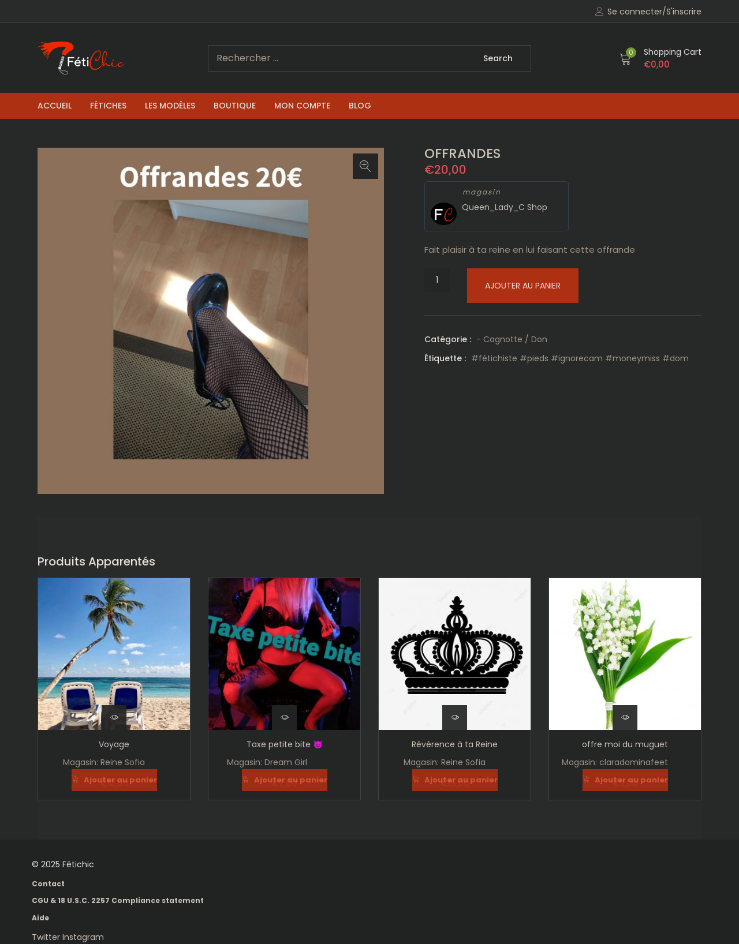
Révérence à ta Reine (455, 744)
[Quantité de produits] (437, 280)
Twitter (47, 936)
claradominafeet (633, 762)
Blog (360, 105)
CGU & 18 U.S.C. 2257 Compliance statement (118, 900)
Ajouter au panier (523, 285)
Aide (40, 917)
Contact (48, 883)
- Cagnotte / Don (511, 339)
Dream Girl (285, 762)
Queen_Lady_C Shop (504, 207)
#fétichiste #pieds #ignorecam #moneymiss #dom (580, 358)
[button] (660, 58)
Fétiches (108, 105)
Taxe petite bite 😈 (285, 744)
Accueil (55, 105)
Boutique (235, 105)
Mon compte (302, 105)
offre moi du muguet (625, 744)
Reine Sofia (122, 762)
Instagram (83, 936)
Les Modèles (170, 105)
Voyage (114, 744)
